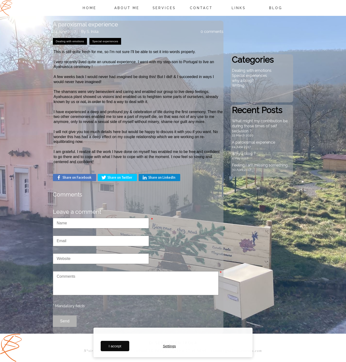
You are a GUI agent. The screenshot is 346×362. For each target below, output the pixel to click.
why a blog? (243, 80)
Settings (169, 346)
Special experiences (249, 75)
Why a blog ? (244, 153)
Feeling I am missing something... (261, 165)
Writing (238, 85)
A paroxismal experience (253, 142)
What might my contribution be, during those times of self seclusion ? (260, 126)
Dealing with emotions (252, 70)
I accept (115, 346)
